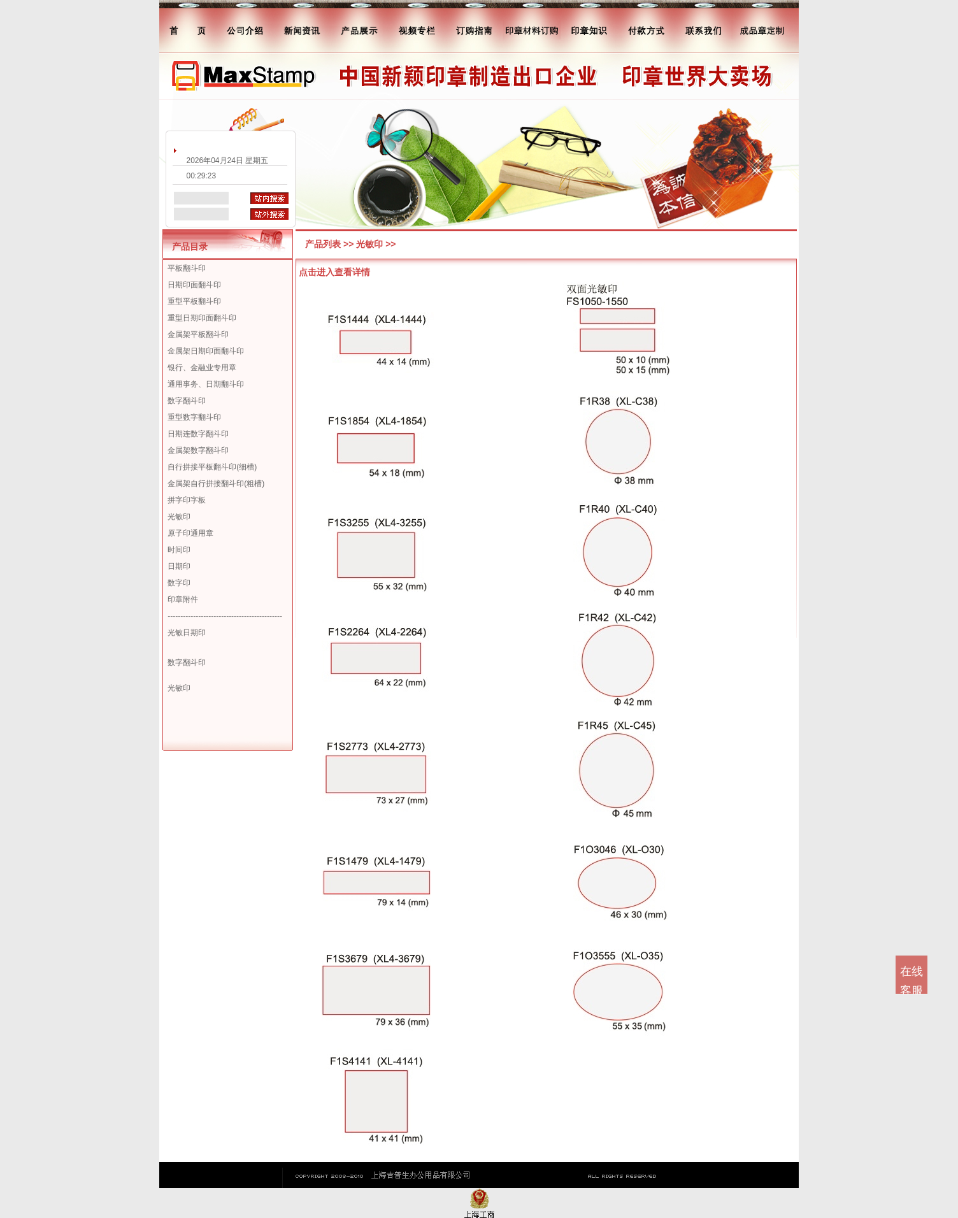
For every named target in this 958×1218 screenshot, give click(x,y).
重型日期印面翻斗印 (202, 317)
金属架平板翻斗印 (198, 334)
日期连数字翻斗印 (198, 433)
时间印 (179, 549)
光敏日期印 (187, 632)
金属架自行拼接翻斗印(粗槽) (216, 483)
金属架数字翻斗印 (198, 450)
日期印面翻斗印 (194, 284)
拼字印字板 (187, 500)
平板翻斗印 (187, 268)
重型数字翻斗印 (194, 417)
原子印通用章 (190, 533)
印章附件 (183, 599)
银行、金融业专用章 (202, 367)
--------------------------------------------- (225, 616)
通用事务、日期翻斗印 (206, 384)
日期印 (179, 566)
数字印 (179, 582)
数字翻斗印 (187, 400)
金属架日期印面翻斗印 (206, 351)
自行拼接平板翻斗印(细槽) (212, 466)
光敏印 (179, 516)
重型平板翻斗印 (194, 301)
